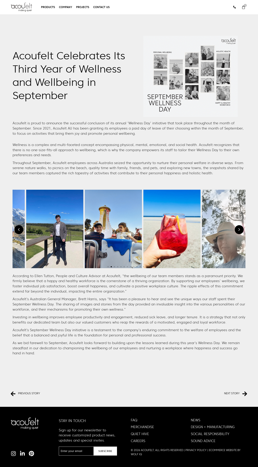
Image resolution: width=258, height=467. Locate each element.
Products (48, 7)
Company (65, 7)
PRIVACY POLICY (196, 450)
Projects (82, 7)
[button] (18, 229)
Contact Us (101, 7)
